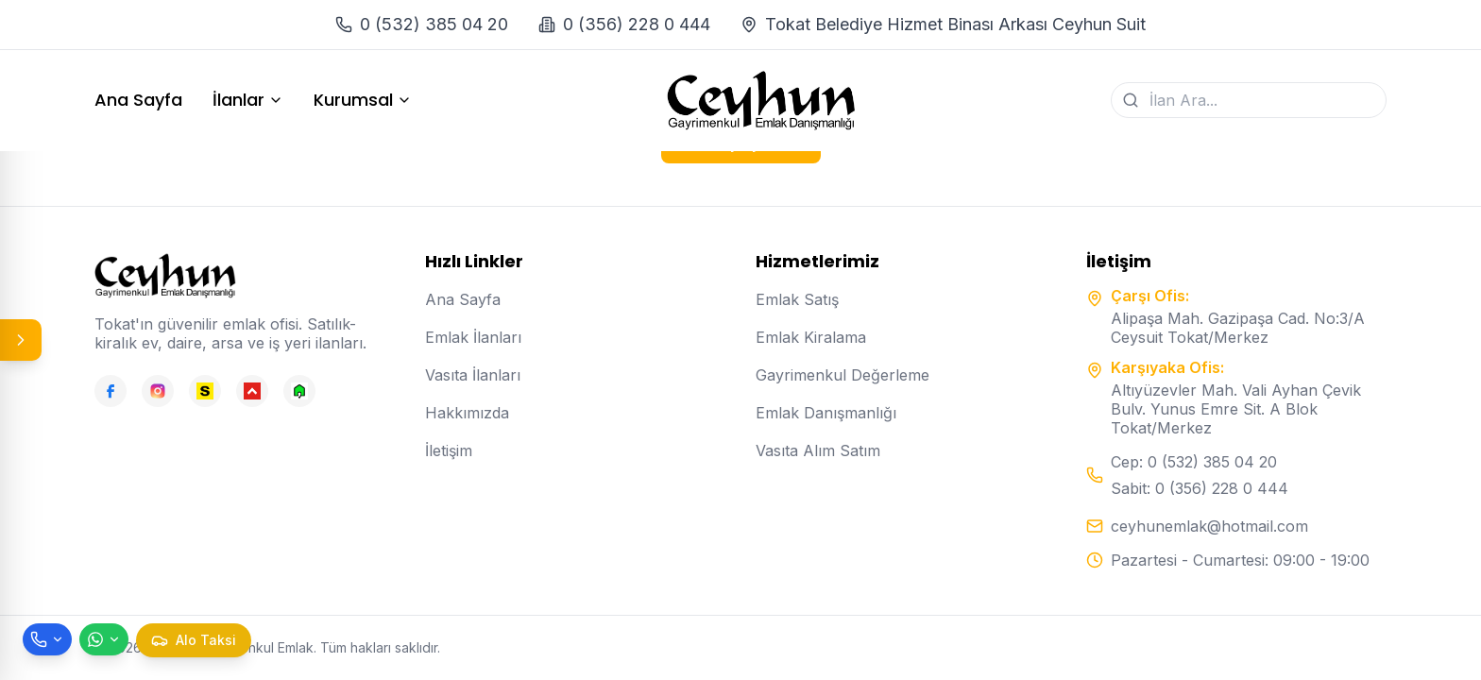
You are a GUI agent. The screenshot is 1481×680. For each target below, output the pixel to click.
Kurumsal (363, 100)
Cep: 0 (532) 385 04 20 (1194, 461)
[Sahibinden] (205, 391)
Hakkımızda (467, 412)
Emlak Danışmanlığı (826, 412)
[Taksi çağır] (193, 640)
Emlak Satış (797, 299)
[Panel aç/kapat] (21, 340)
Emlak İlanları (473, 337)
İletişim (448, 450)
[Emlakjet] (299, 391)
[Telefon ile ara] (47, 639)
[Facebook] (110, 391)
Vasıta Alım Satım (818, 450)
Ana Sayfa (138, 100)
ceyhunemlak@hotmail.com (1209, 526)
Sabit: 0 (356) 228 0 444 (1199, 488)
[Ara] (1130, 100)
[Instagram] (158, 391)
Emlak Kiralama (811, 337)
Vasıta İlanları (472, 375)
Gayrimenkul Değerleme (842, 375)
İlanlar (248, 100)
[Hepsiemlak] (252, 391)
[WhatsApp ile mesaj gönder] (103, 639)
